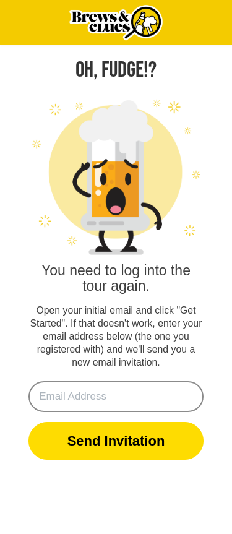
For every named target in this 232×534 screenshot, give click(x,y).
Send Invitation (116, 441)
